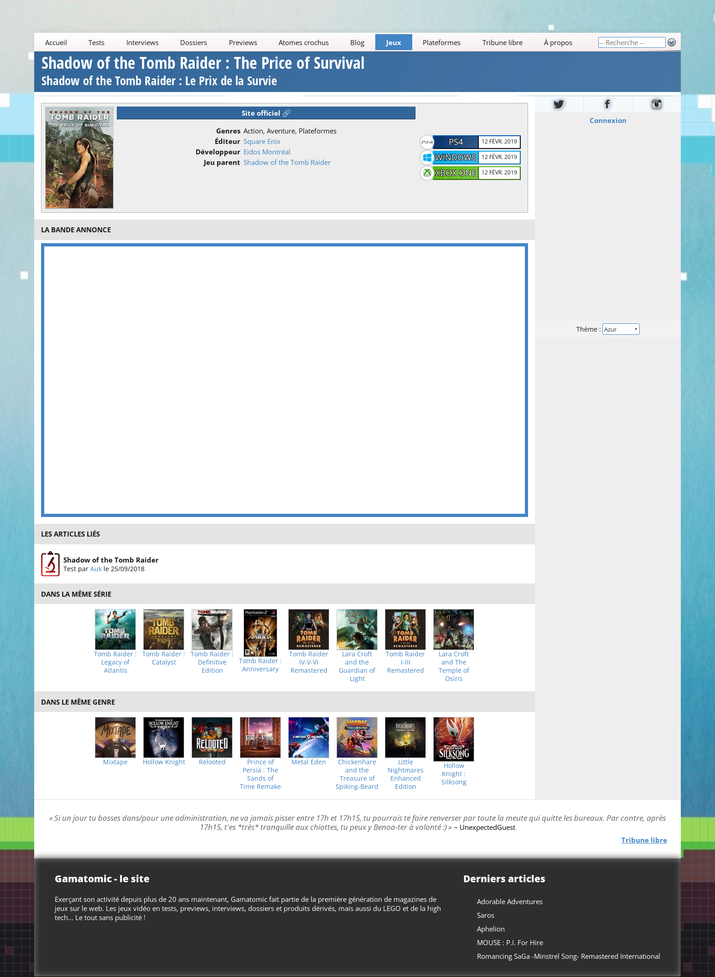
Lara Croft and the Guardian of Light (357, 666)
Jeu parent (222, 162)
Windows (455, 157)
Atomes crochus (304, 42)
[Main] (316, 42)
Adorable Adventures (510, 901)
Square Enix (262, 141)
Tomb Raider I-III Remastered (405, 662)
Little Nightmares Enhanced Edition (406, 774)
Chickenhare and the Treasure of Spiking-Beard (357, 774)
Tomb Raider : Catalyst (163, 658)
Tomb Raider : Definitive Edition (212, 662)
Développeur (218, 151)
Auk (96, 568)
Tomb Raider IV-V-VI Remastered (308, 662)
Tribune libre (502, 42)
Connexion (607, 119)
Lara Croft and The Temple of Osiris (454, 666)
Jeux (393, 42)
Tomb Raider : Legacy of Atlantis (115, 662)
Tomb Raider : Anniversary (260, 665)
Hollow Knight (164, 762)
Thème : (607, 328)
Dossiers (193, 42)
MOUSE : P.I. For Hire (510, 942)
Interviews (142, 42)
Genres (228, 130)
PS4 (456, 141)
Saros (485, 915)
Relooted (212, 762)
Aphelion (491, 928)
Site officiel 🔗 (266, 113)
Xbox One (455, 172)
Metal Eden (308, 762)
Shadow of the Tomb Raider (287, 162)
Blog (358, 42)
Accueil (56, 42)
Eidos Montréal (267, 151)
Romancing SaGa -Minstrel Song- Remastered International (568, 956)
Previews (243, 42)
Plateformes (442, 42)
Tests (96, 42)
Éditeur (227, 141)
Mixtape (115, 762)
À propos (558, 42)
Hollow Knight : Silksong (453, 774)
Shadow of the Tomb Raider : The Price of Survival (203, 72)
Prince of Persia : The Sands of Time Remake (260, 774)
